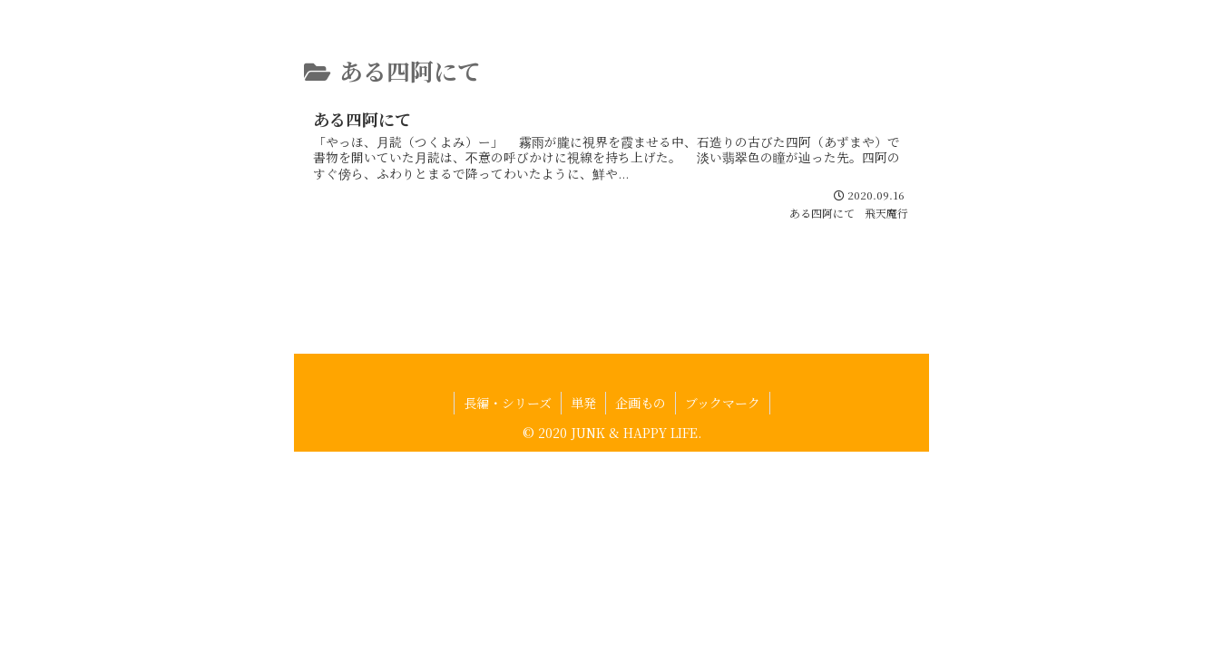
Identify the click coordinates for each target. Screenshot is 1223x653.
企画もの (640, 439)
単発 (583, 439)
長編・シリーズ (508, 439)
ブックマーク (722, 439)
